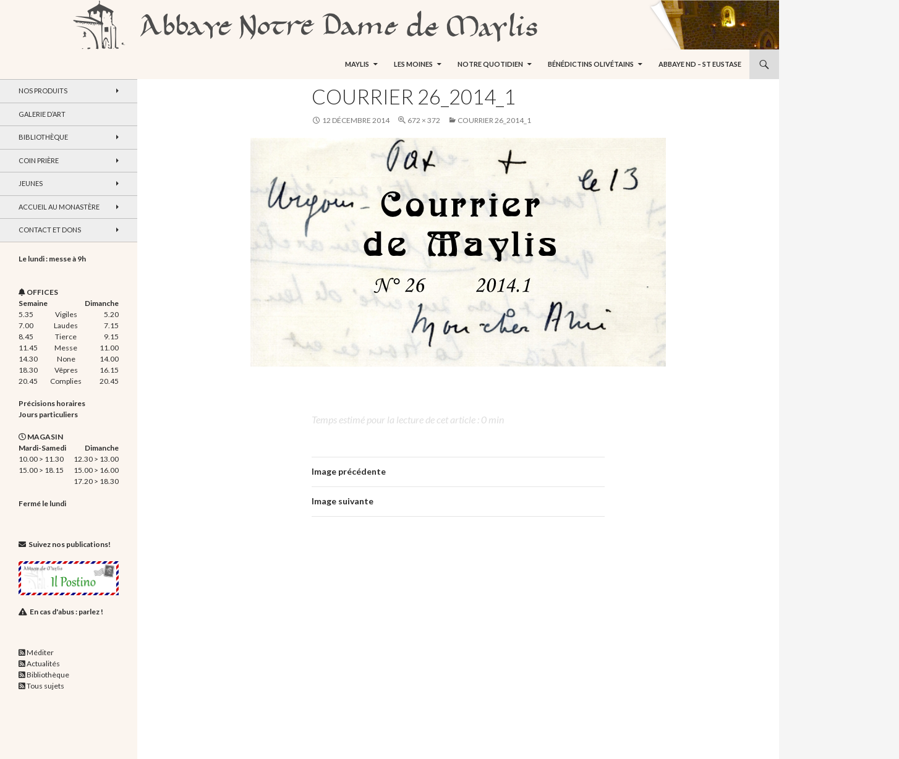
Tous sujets (45, 685)
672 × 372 (423, 120)
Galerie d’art (42, 114)
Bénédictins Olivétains (591, 64)
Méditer (40, 652)
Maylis (357, 64)
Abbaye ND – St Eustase (699, 64)
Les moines (413, 64)
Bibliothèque (43, 137)
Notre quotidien (490, 64)
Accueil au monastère (59, 207)
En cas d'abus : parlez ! (66, 611)
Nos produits (43, 91)
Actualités (43, 663)
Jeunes (31, 183)
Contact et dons (50, 230)
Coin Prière (39, 160)
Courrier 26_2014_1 (494, 120)
